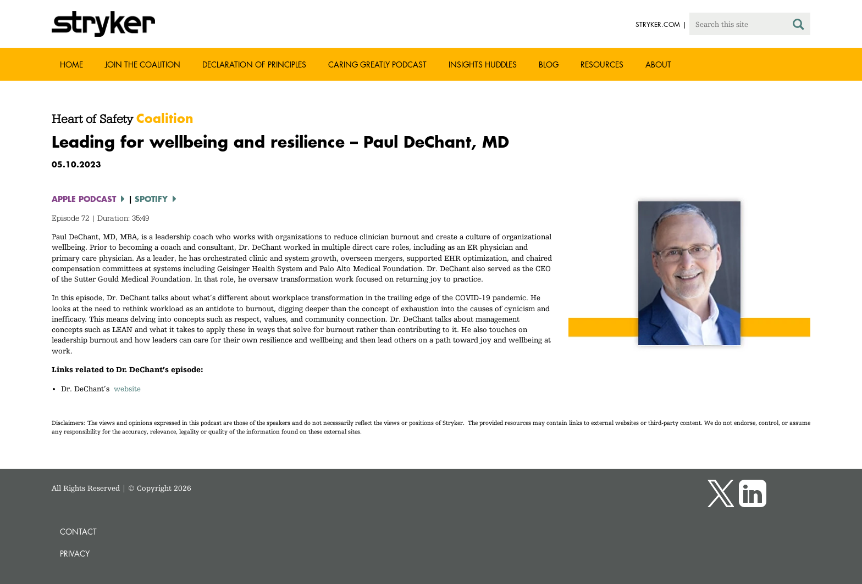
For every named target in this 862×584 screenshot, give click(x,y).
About (658, 64)
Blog (549, 64)
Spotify (151, 198)
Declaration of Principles (254, 64)
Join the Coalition (142, 64)
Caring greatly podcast (377, 64)
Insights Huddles (483, 64)
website (127, 388)
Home (71, 64)
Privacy (75, 553)
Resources (602, 64)
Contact (78, 531)
